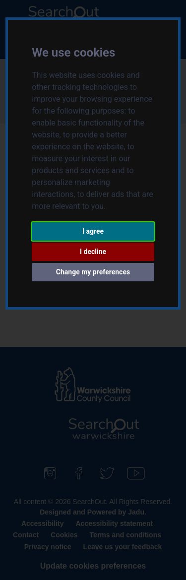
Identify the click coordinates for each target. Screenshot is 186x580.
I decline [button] (93, 252)
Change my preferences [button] (93, 272)
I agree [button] (93, 231)
